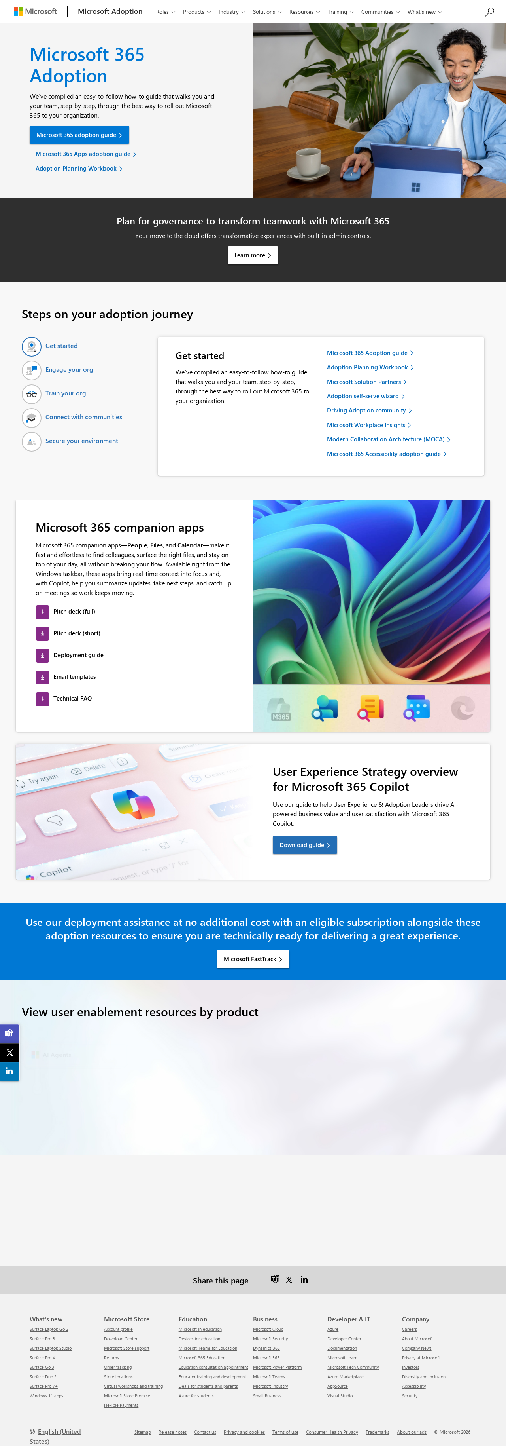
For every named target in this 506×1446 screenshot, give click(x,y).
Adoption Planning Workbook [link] (76, 168)
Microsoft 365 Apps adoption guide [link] (83, 154)
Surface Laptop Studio (51, 1348)
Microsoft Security (270, 1338)
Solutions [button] (268, 11)
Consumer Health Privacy (332, 1432)
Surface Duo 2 (43, 1376)
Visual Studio (340, 1395)
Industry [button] (233, 11)
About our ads (412, 1432)
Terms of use (285, 1432)
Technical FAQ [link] (72, 698)
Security (409, 1395)
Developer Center (344, 1338)
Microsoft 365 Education (202, 1357)
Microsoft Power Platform (277, 1367)
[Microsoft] (35, 11)
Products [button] (198, 11)
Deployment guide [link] (78, 655)
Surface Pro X (42, 1357)
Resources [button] (305, 11)
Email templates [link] (74, 676)
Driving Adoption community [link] (366, 410)
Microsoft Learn (342, 1357)
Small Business (267, 1395)
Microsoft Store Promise (127, 1395)
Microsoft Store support (126, 1348)
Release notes (173, 1432)
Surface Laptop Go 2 (49, 1329)
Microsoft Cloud (268, 1329)
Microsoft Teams (269, 1376)
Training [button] (341, 11)
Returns (111, 1357)
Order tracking (118, 1367)
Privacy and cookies (244, 1432)
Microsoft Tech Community (353, 1367)
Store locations (118, 1376)
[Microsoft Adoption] (110, 11)
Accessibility (414, 1386)
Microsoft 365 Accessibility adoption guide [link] (384, 454)
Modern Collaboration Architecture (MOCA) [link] (386, 439)
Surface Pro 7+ (44, 1386)
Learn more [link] (249, 255)
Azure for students (196, 1395)
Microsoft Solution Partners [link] (364, 382)
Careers (409, 1329)
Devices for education (199, 1338)
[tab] (50, 347)
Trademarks (377, 1432)
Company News (417, 1348)
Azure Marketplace (345, 1376)
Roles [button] (166, 11)
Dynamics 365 (266, 1348)
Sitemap (142, 1432)
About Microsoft (417, 1338)
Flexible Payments (121, 1405)
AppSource (337, 1386)
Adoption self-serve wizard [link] (363, 396)
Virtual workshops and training (133, 1386)
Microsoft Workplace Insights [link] (366, 425)
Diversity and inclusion (424, 1376)
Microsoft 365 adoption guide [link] (76, 135)
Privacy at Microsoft (421, 1357)
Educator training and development (212, 1376)
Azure (332, 1329)
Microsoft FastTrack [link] (250, 959)
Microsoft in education (200, 1329)
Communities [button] (381, 11)
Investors (410, 1367)
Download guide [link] (301, 845)
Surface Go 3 (42, 1367)
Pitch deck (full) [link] (74, 611)
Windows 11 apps (46, 1395)
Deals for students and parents (208, 1386)
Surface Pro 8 (42, 1338)
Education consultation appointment (213, 1367)
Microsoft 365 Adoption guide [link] (367, 353)
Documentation (342, 1348)
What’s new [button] (426, 11)
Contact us (205, 1432)
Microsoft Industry (270, 1386)
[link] (10, 1033)
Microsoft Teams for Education (208, 1348)
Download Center (121, 1338)
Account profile (118, 1329)
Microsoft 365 (266, 1357)
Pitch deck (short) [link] (76, 633)
